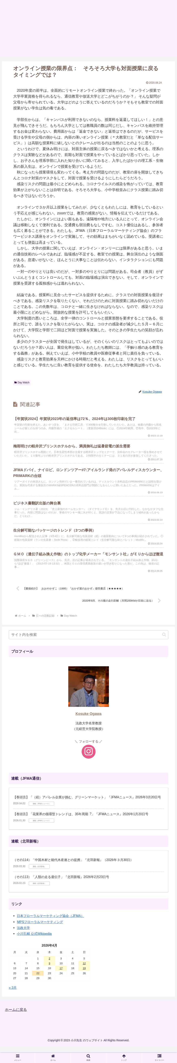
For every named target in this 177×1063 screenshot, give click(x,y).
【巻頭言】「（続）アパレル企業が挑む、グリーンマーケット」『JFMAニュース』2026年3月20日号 (87, 814)
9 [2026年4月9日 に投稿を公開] (49, 980)
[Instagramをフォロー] (88, 768)
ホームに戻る (16, 1027)
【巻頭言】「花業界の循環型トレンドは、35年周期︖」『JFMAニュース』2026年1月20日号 (80, 831)
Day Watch (21, 382)
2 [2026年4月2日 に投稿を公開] (49, 975)
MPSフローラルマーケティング (40, 938)
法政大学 (23, 944)
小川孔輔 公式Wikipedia (34, 950)
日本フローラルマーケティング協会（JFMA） (50, 932)
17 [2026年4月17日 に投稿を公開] (61, 985)
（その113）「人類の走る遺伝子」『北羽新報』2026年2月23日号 (61, 893)
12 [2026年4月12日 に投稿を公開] (84, 980)
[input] (88, 651)
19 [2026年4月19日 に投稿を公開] (84, 985)
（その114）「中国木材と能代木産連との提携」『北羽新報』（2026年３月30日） (73, 876)
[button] (164, 651)
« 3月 (13, 1004)
